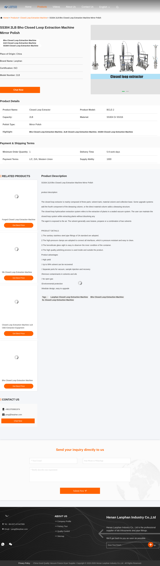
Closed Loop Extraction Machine (33, 18)
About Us (71, 6)
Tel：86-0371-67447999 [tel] (13, 524)
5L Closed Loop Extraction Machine (58, 300)
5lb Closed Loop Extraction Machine (17, 272)
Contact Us (87, 6)
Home (28, 6)
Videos (56, 6)
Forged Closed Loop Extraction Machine (18, 219)
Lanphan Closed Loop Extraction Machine (69, 297)
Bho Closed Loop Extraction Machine (17, 380)
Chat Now (20, 89)
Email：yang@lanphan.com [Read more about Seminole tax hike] (15, 529)
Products (42, 6)
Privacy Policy (24, 563)
